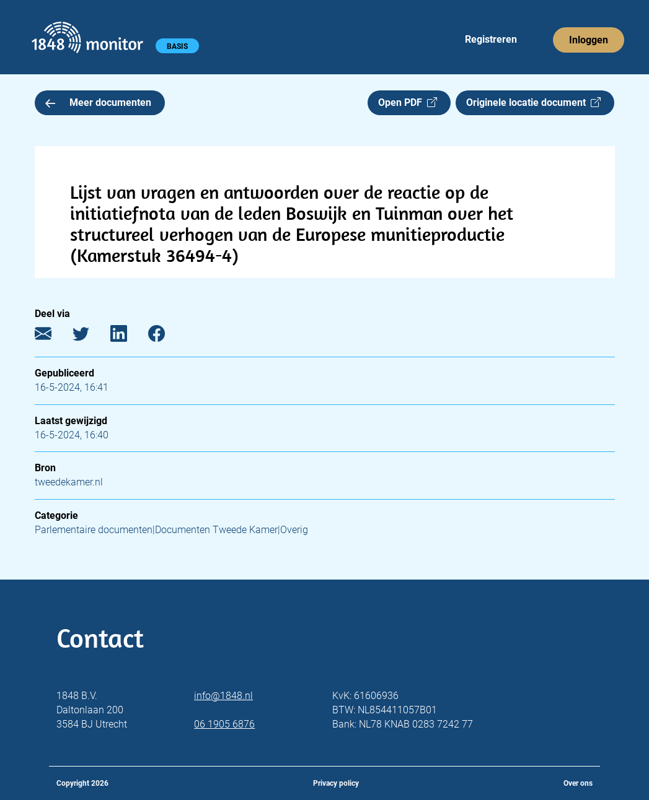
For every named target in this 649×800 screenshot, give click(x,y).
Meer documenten (98, 102)
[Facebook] (165, 336)
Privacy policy (336, 783)
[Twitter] (90, 336)
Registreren (491, 39)
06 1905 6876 (224, 724)
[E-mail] (52, 336)
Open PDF (407, 102)
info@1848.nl (223, 696)
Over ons (578, 783)
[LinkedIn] (128, 336)
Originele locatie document (533, 102)
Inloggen (588, 40)
